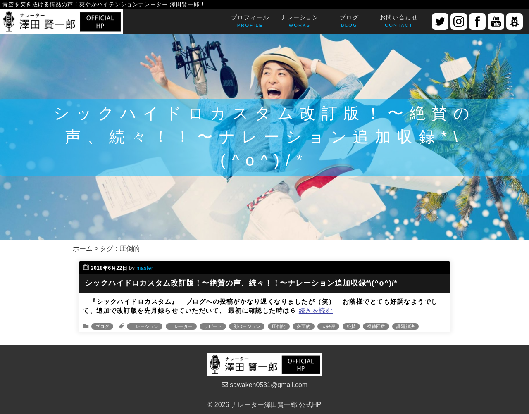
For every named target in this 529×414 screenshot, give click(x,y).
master (144, 268)
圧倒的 (279, 326)
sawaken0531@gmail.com (264, 384)
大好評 (328, 326)
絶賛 (351, 326)
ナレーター (181, 326)
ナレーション (144, 326)
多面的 (303, 326)
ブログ (102, 326)
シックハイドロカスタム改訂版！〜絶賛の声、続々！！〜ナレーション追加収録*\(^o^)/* (241, 283)
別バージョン (246, 326)
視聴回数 (376, 326)
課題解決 (405, 326)
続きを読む (316, 310)
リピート (213, 326)
